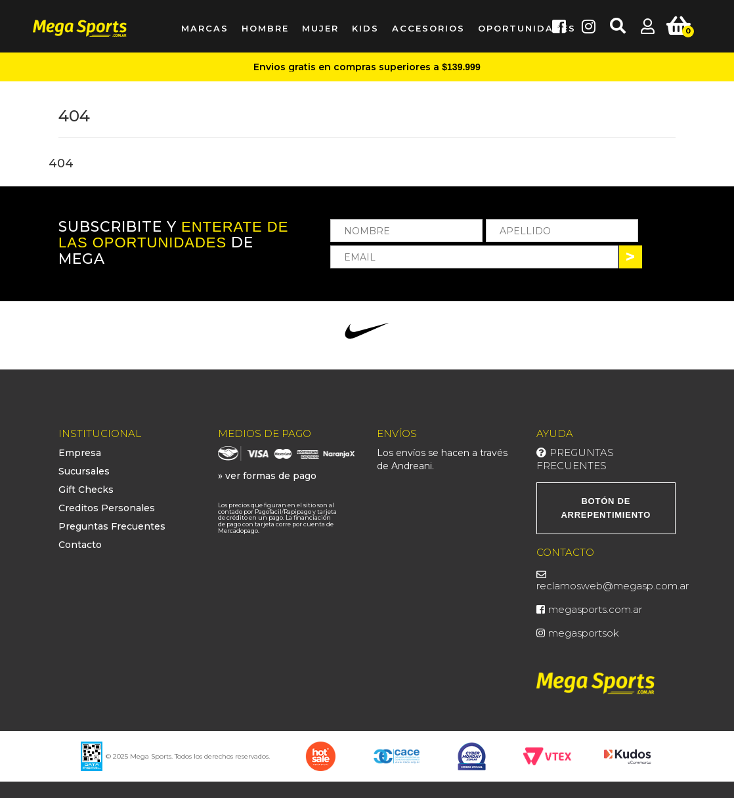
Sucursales (84, 471)
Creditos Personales (106, 508)
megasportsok (583, 633)
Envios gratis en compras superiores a (366, 67)
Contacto (80, 545)
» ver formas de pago (267, 476)
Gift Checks (86, 489)
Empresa (79, 453)
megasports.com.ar (595, 609)
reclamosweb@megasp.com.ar (612, 585)
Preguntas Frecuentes (111, 526)
